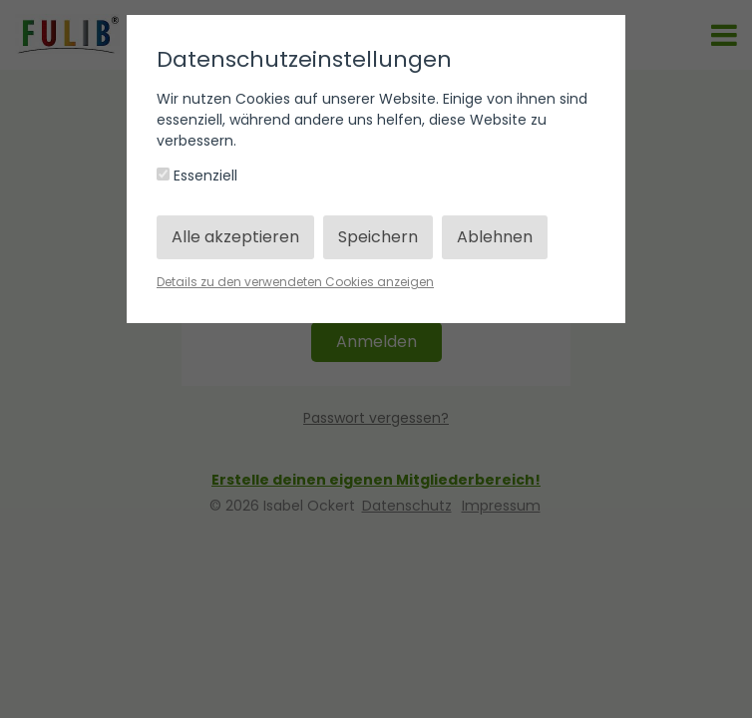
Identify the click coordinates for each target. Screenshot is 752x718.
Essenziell (197, 175)
